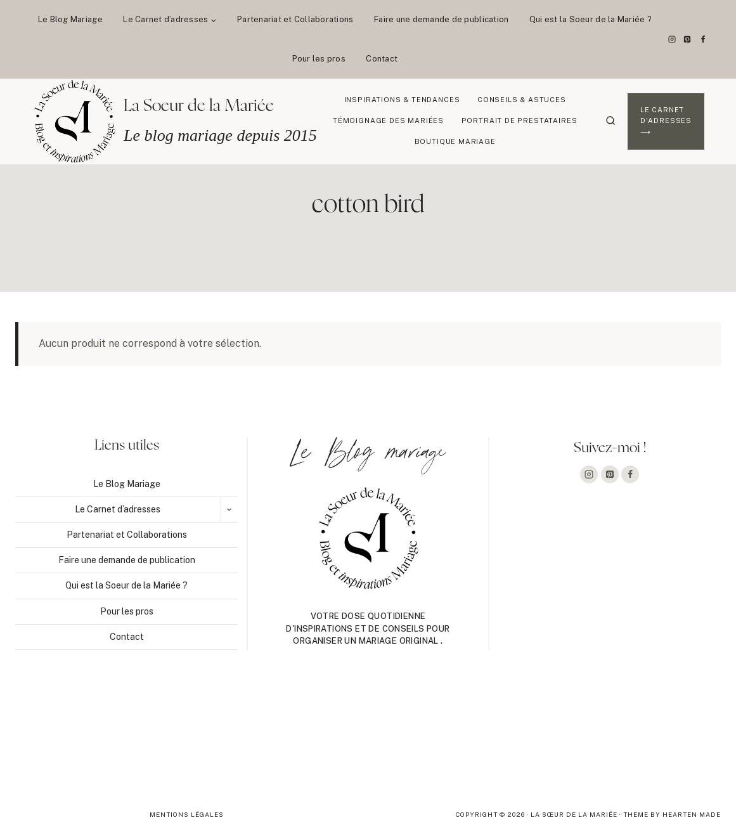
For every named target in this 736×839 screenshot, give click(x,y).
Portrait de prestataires (520, 120)
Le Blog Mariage (70, 19)
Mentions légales (187, 814)
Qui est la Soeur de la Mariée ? (590, 19)
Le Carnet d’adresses (117, 509)
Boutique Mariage (455, 141)
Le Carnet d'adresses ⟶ (666, 121)
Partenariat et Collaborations (295, 19)
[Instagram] (672, 39)
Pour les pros (318, 58)
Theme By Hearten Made (672, 814)
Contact (381, 58)
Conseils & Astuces (521, 99)
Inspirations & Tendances (402, 99)
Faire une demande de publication (441, 19)
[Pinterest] (687, 39)
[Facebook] (703, 39)
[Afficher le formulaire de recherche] (610, 121)
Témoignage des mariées (388, 120)
